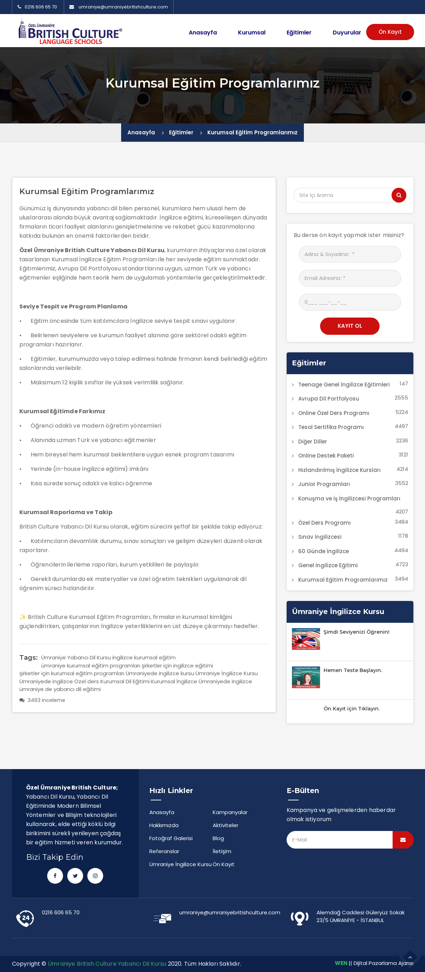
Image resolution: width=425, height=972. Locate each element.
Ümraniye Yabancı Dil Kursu (76, 657)
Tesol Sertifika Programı (331, 427)
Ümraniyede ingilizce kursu (160, 673)
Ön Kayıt (390, 32)
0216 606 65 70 (37, 7)
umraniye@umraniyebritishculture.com (123, 7)
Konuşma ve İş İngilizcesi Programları (349, 498)
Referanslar (164, 851)
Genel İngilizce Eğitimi (328, 565)
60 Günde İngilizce (323, 551)
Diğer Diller (312, 441)
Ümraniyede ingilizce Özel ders (59, 681)
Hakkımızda (164, 825)
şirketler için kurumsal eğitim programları (71, 673)
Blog (218, 838)
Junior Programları (324, 484)
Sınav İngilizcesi (320, 537)
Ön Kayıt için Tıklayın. (352, 708)
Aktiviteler (225, 825)
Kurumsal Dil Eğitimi (125, 681)
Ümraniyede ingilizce (225, 681)
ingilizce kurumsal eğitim (144, 657)
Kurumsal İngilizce (174, 681)
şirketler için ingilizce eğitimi (177, 665)
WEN (341, 963)
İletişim (222, 851)
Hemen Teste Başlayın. (353, 670)
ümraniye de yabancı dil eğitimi (60, 689)
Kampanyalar (230, 812)
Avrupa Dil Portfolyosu (328, 398)
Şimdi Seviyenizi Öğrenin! (356, 632)
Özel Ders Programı (324, 522)
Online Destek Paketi (326, 455)
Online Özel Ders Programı (333, 413)
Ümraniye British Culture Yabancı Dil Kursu (107, 964)
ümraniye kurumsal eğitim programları (90, 665)
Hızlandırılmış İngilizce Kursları (339, 470)
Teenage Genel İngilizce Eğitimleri (344, 384)
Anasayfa (203, 32)
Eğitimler (299, 32)
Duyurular (347, 32)
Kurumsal (251, 32)
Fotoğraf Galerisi (171, 838)
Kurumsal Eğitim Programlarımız (252, 132)
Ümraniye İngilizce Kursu (226, 673)
